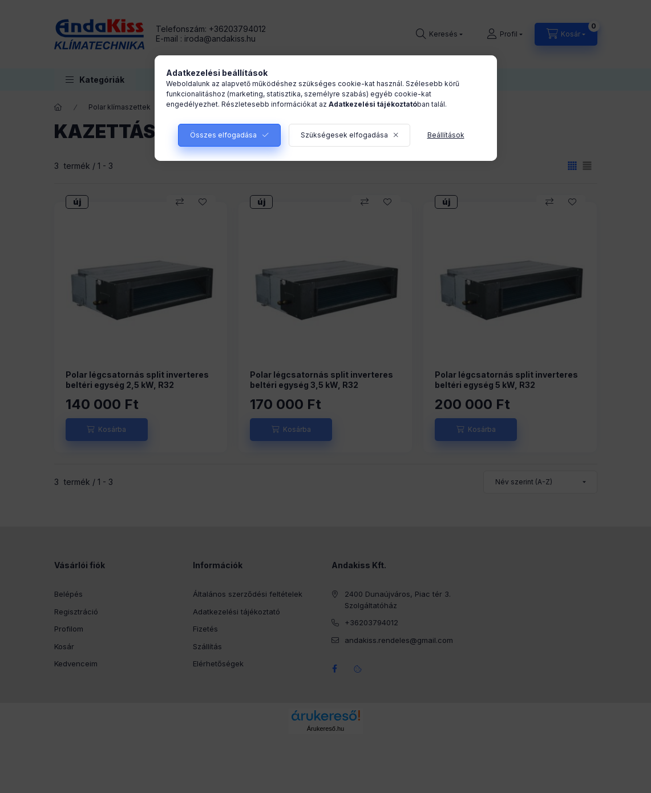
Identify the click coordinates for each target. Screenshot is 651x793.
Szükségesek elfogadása (344, 135)
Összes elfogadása (223, 135)
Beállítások (445, 135)
